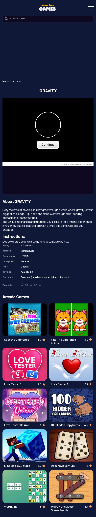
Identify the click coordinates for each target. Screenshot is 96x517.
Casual (25, 266)
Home (6, 81)
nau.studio (27, 271)
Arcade (16, 81)
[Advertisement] (48, 51)
